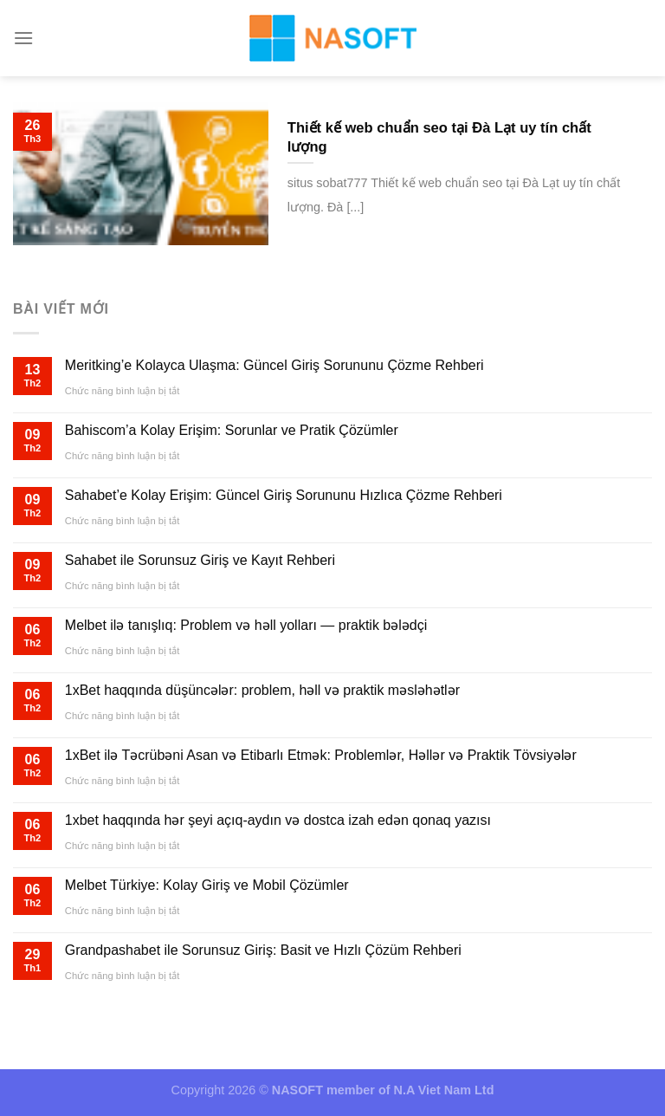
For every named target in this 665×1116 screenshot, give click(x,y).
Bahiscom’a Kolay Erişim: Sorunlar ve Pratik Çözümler (231, 430)
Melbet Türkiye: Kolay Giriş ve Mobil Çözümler (207, 885)
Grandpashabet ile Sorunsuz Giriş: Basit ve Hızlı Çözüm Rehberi (263, 950)
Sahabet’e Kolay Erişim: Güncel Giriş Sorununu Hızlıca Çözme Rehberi (283, 495)
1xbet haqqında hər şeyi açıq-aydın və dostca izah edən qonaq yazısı (278, 820)
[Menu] (23, 37)
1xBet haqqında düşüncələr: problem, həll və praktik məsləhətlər (262, 690)
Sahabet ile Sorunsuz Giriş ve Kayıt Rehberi (200, 560)
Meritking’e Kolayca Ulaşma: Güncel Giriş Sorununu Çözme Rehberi (274, 365)
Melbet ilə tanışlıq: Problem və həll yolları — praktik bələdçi (246, 625)
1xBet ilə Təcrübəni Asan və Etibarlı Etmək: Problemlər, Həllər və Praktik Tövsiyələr (321, 755)
